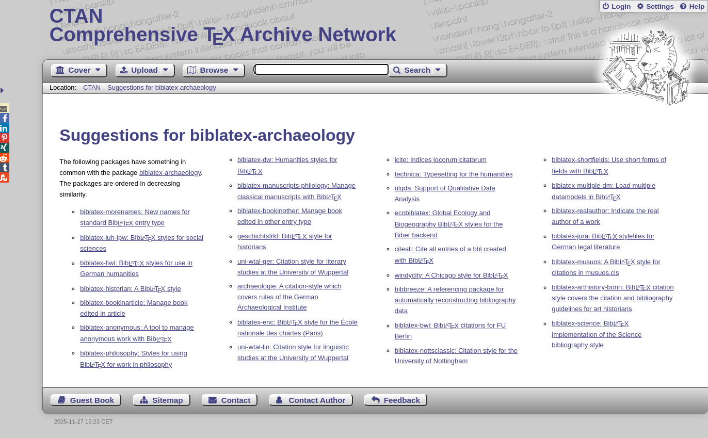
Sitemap (167, 400)
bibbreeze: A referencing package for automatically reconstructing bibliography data (455, 300)
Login (621, 6)
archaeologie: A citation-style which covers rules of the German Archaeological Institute (289, 297)
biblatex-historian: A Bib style (130, 289)
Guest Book (92, 400)
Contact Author (317, 400)
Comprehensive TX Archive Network (375, 26)
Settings (660, 6)
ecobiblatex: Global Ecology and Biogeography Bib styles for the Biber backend (449, 224)
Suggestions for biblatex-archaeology (161, 87)
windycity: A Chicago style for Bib (451, 275)
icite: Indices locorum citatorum (441, 160)
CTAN (92, 87)
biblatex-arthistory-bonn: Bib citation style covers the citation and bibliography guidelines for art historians (613, 298)
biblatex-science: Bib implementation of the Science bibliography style (596, 334)
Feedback (402, 400)
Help (697, 6)
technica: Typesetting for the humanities (454, 174)
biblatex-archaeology (170, 172)
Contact (236, 400)
